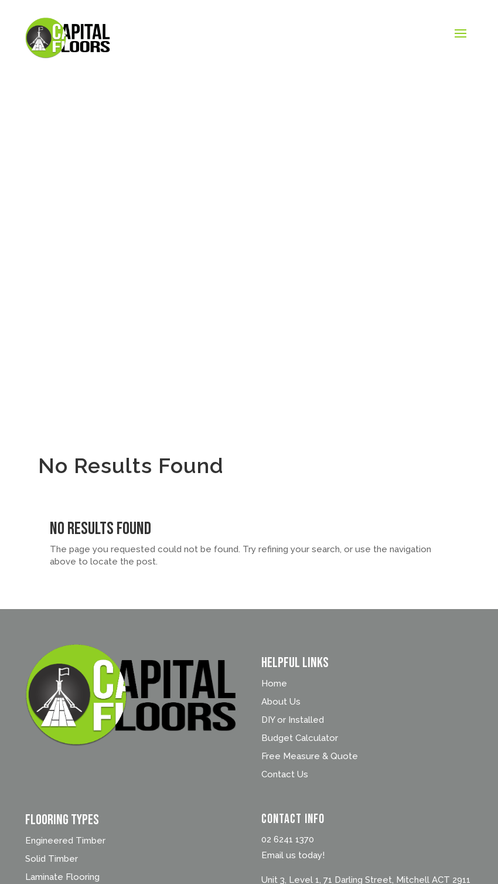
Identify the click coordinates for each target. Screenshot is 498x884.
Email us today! (293, 855)
